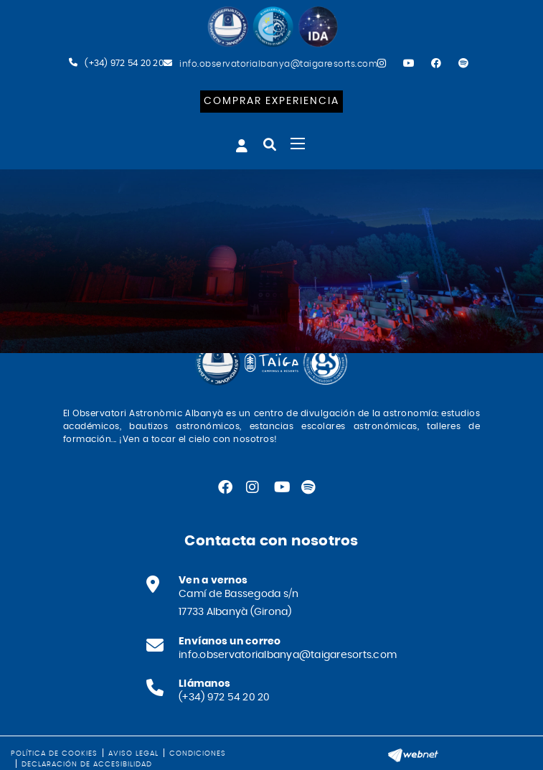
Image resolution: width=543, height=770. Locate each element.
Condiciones (197, 753)
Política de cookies (54, 753)
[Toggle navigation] (298, 143)
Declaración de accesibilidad (87, 764)
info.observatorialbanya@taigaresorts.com (278, 64)
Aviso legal (133, 753)
